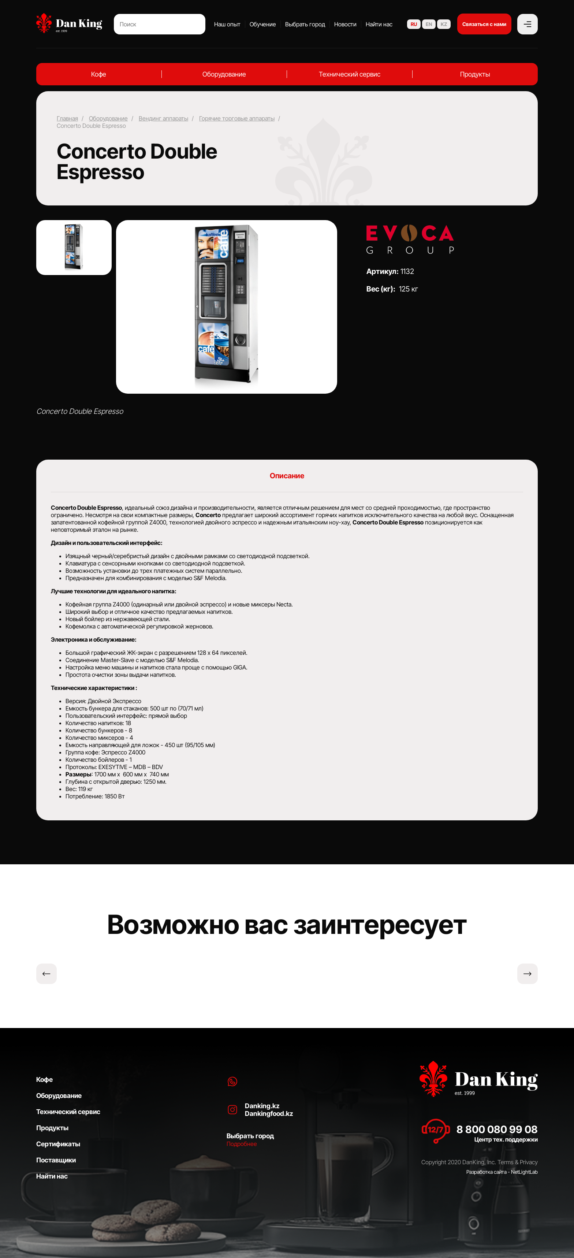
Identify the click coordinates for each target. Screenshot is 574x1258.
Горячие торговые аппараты (237, 118)
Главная (67, 118)
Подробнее (242, 1143)
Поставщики (56, 1160)
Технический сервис (349, 74)
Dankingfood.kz (269, 1113)
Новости (345, 24)
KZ (444, 24)
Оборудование (224, 74)
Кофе (98, 74)
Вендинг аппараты (163, 118)
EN (429, 24)
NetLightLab (524, 1172)
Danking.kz (262, 1106)
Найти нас (379, 24)
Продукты (475, 74)
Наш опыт (227, 24)
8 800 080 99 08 (497, 1129)
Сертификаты (58, 1144)
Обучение (263, 24)
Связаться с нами (484, 24)
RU (414, 24)
